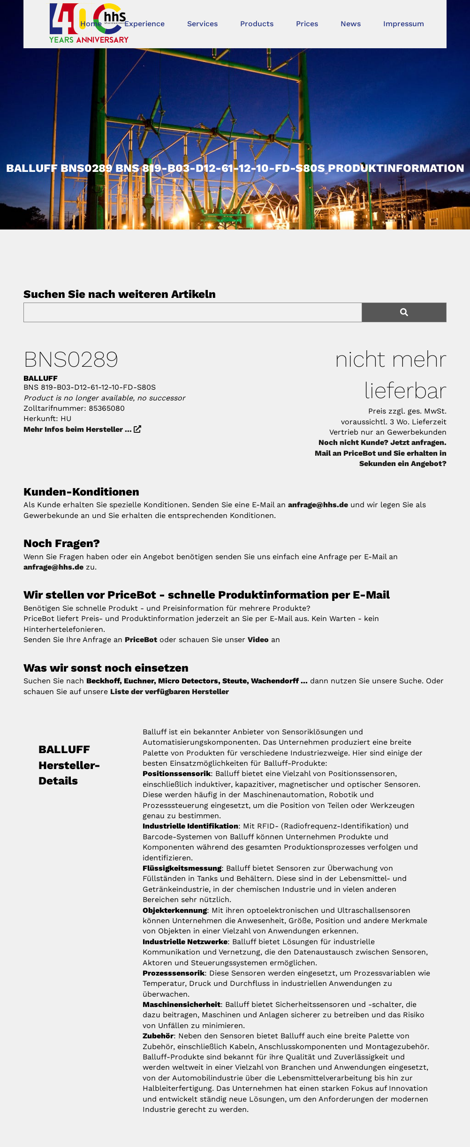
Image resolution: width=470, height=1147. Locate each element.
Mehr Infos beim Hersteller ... (82, 429)
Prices (307, 23)
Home (91, 23)
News (351, 23)
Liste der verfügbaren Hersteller (169, 691)
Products (256, 23)
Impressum (403, 23)
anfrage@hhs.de (318, 504)
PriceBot (141, 639)
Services (202, 23)
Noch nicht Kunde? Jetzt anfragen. (382, 442)
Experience (144, 23)
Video (258, 639)
